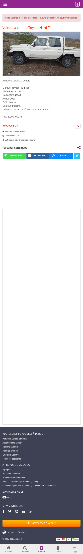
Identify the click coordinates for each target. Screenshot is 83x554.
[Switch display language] (17, 532)
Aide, (4, 482)
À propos (6, 470)
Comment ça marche (20, 482)
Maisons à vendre (10, 447)
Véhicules (8, 132)
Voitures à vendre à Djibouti (14, 439)
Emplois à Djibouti (10, 455)
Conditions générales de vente (15, 486)
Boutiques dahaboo (11, 474)
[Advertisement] (41, 316)
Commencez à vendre (41, 523)
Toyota (22, 132)
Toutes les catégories (11, 459)
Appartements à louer (12, 443)
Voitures (16, 132)
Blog (36, 482)
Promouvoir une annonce (13, 478)
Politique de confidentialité (45, 486)
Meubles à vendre (10, 451)
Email (6, 497)
